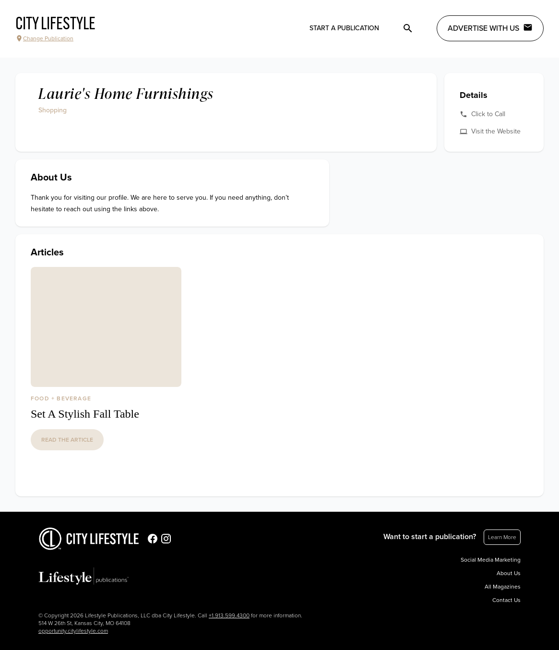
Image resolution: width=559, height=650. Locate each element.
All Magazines (503, 586)
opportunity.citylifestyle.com (73, 630)
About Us (509, 573)
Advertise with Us (490, 28)
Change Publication (44, 38)
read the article (67, 439)
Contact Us (506, 600)
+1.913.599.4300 (229, 615)
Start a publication (344, 28)
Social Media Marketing (491, 559)
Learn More (502, 537)
